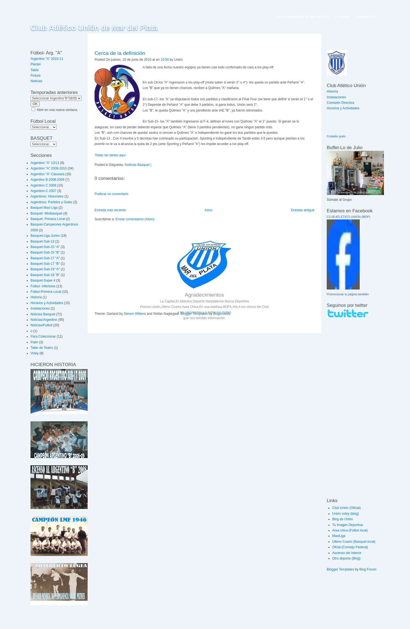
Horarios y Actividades (47, 303)
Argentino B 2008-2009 (47, 180)
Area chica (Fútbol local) (350, 530)
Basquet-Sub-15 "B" (45, 252)
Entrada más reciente (110, 210)
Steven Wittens (135, 314)
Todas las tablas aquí (110, 155)
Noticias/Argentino (44, 320)
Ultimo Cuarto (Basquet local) (353, 542)
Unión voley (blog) (345, 514)
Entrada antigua (302, 210)
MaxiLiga (338, 536)
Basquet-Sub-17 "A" (45, 258)
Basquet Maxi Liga (44, 208)
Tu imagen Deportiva (347, 525)
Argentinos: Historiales (47, 196)
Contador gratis (336, 136)
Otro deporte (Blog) (346, 558)
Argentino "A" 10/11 (45, 163)
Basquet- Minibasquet (46, 213)
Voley (34, 353)
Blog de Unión (342, 519)
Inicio (208, 210)
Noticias (36, 81)
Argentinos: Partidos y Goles (51, 202)
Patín (34, 342)
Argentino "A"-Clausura (47, 174)
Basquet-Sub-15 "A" (45, 247)
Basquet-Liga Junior (45, 236)
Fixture (36, 75)
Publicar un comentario (111, 194)
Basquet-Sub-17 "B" (45, 264)
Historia (36, 297)
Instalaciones (40, 308)
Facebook (343, 17)
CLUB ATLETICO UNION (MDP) (348, 216)
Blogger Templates (194, 314)
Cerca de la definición (120, 53)
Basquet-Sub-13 (42, 241)
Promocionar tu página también (348, 294)
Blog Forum (367, 569)
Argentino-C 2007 (43, 191)
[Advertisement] (343, 407)
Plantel (36, 64)
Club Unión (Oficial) (346, 508)
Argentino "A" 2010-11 (47, 59)
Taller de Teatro (42, 348)
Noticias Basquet (43, 314)
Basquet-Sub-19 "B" (45, 275)
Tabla (34, 70)
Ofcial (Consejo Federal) (350, 547)
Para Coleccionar (43, 336)
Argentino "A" (366, 17)
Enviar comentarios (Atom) (134, 219)
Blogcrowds (221, 314)
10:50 (164, 60)
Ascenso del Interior (346, 553)
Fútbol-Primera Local (46, 292)
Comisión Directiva (340, 103)
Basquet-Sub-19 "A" (45, 269)
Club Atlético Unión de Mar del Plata (94, 28)
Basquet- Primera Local (48, 219)
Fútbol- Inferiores (43, 286)
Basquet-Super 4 (43, 280)
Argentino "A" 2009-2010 (49, 168)
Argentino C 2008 (43, 185)
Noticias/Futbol (41, 325)
